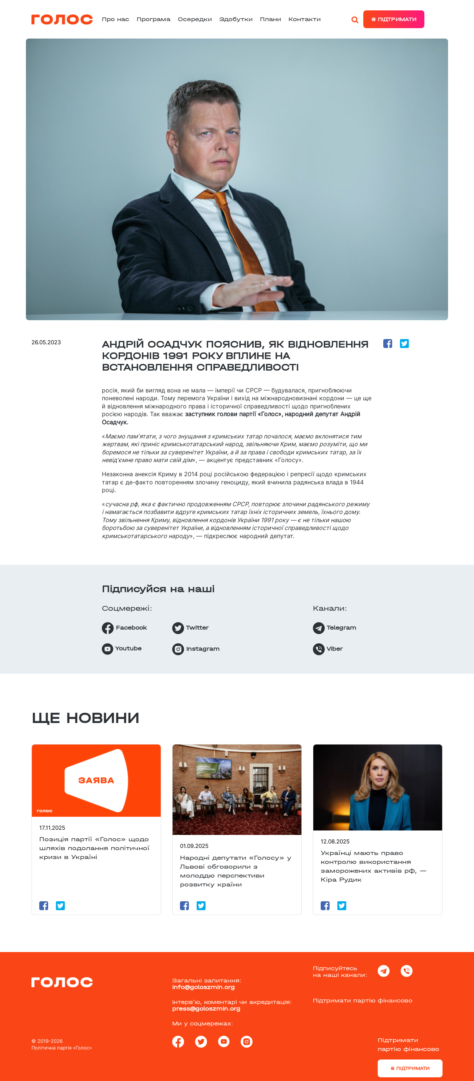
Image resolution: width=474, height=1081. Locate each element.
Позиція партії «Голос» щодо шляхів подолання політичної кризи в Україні (94, 848)
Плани (270, 19)
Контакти (304, 19)
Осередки (195, 19)
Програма (153, 19)
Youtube (121, 649)
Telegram (334, 628)
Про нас (115, 19)
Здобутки (236, 19)
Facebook (124, 628)
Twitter (190, 628)
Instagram (196, 649)
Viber (328, 649)
